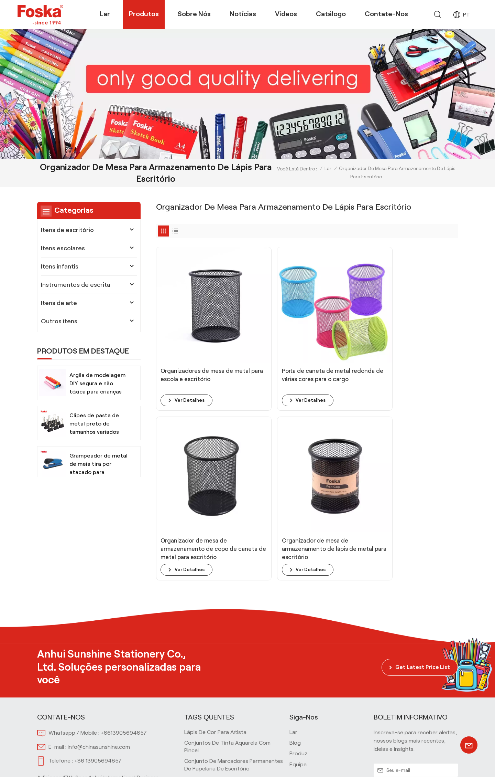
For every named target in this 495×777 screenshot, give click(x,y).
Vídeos (286, 14)
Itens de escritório (67, 230)
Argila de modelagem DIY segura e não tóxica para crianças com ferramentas (97, 384)
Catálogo (331, 14)
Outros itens (59, 321)
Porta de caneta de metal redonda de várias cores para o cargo (265, 335)
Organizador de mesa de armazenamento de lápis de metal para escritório (420, 335)
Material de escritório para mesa (225, 663)
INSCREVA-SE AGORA (416, 670)
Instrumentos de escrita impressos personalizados (228, 725)
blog (295, 626)
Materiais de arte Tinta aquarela (224, 692)
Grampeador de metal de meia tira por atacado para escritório (98, 464)
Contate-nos (386, 14)
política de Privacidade (428, 764)
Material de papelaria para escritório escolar (230, 707)
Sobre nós (194, 14)
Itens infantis (59, 266)
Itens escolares (63, 248)
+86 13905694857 (98, 644)
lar (293, 616)
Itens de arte (59, 303)
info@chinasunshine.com (99, 630)
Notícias (243, 14)
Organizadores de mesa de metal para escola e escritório (189, 334)
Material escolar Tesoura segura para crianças (231, 677)
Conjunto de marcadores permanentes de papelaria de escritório (233, 648)
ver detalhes (190, 356)
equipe (298, 648)
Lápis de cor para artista (215, 616)
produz (298, 637)
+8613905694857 (124, 616)
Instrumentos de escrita (75, 284)
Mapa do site (365, 764)
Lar (105, 14)
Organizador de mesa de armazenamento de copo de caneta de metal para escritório (345, 335)
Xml (389, 764)
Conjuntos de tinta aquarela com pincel (227, 630)
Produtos (144, 14)
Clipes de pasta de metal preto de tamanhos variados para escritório (94, 424)
